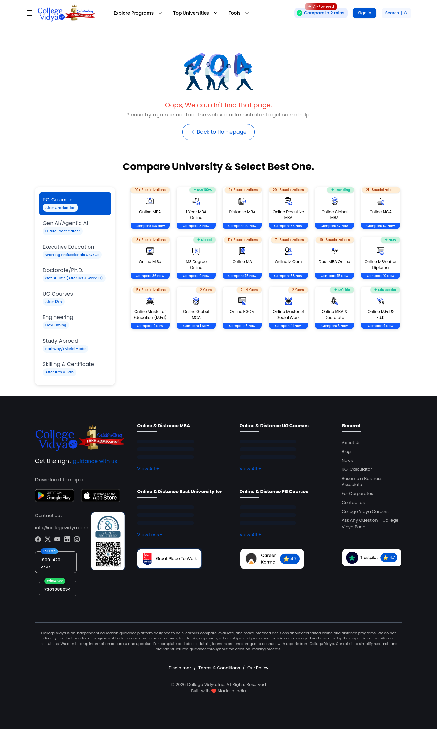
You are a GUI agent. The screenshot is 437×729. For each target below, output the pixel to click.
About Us (351, 443)
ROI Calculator (357, 469)
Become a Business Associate (362, 481)
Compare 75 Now (242, 275)
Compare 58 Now (288, 275)
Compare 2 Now (150, 325)
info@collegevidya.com (61, 527)
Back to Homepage (218, 132)
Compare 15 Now (334, 275)
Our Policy (257, 668)
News (347, 460)
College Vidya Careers (365, 511)
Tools (239, 13)
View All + (148, 469)
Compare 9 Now (196, 275)
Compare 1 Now (196, 325)
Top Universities (195, 13)
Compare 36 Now (150, 275)
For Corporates (357, 494)
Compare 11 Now (288, 325)
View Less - (150, 534)
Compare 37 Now (334, 226)
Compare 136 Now (150, 226)
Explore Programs (138, 13)
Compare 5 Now (242, 325)
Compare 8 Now (196, 226)
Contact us (353, 502)
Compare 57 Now (380, 226)
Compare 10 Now (380, 275)
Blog (346, 451)
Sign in (364, 13)
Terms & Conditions (219, 668)
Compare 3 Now (334, 325)
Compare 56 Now (288, 226)
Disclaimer (180, 668)
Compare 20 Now (242, 226)
